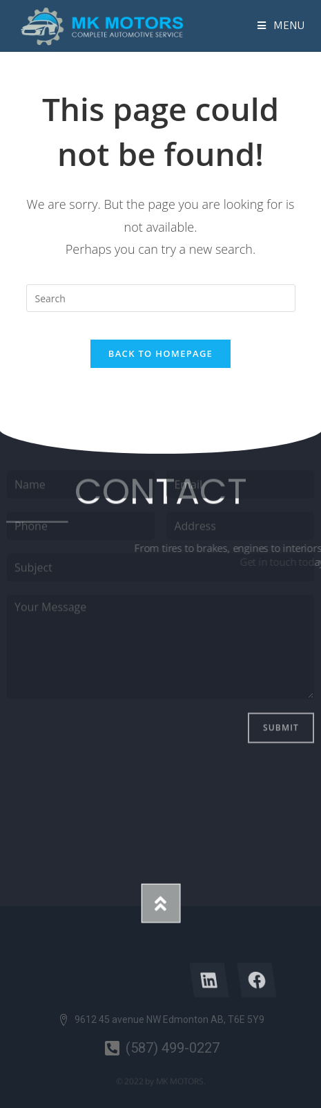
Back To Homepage (160, 353)
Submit (281, 673)
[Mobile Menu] (281, 25)
